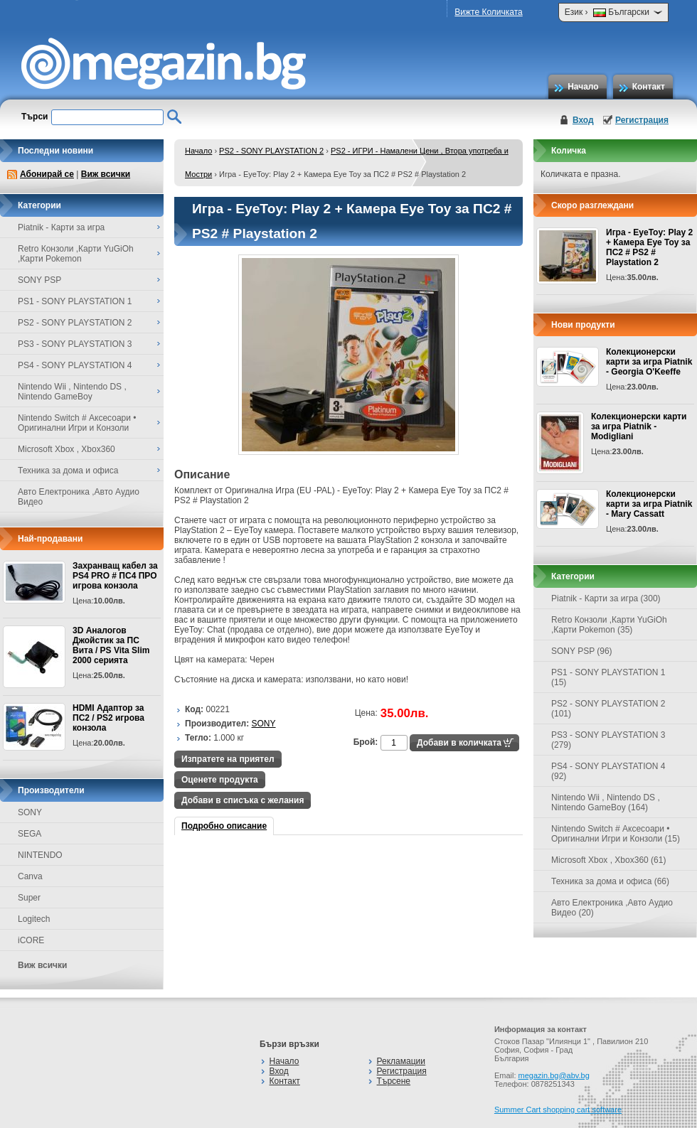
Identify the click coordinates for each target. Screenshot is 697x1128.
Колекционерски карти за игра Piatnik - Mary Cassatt (649, 504)
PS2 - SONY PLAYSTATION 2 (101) (608, 709)
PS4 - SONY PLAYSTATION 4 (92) (608, 771)
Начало (583, 87)
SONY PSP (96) (581, 651)
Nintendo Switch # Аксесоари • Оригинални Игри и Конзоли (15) (615, 834)
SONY (30, 812)
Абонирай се (47, 174)
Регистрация (642, 120)
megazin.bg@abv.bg (554, 1075)
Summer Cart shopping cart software (558, 1109)
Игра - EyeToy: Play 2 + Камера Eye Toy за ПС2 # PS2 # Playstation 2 (649, 247)
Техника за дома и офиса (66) (610, 881)
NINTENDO (40, 855)
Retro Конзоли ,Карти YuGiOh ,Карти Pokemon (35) (609, 625)
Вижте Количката (488, 12)
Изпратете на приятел (228, 759)
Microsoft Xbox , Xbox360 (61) (608, 860)
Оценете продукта (219, 780)
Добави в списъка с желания (242, 800)
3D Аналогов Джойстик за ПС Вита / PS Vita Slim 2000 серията (111, 645)
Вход (583, 120)
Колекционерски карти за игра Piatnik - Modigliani (638, 426)
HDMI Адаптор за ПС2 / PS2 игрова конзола (108, 718)
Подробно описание (224, 826)
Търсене (393, 1081)
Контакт (648, 87)
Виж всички (105, 174)
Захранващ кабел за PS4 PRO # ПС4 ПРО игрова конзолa (115, 576)
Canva (30, 876)
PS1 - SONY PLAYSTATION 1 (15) (608, 677)
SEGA (29, 834)
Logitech (34, 919)
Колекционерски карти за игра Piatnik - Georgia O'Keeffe (649, 362)
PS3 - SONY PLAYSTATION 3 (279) (608, 740)
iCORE (31, 940)
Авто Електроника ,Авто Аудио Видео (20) (612, 908)
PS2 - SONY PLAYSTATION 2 (271, 150)
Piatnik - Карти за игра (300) (606, 598)
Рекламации (401, 1061)
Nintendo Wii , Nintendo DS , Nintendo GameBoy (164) (605, 802)
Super (29, 898)
